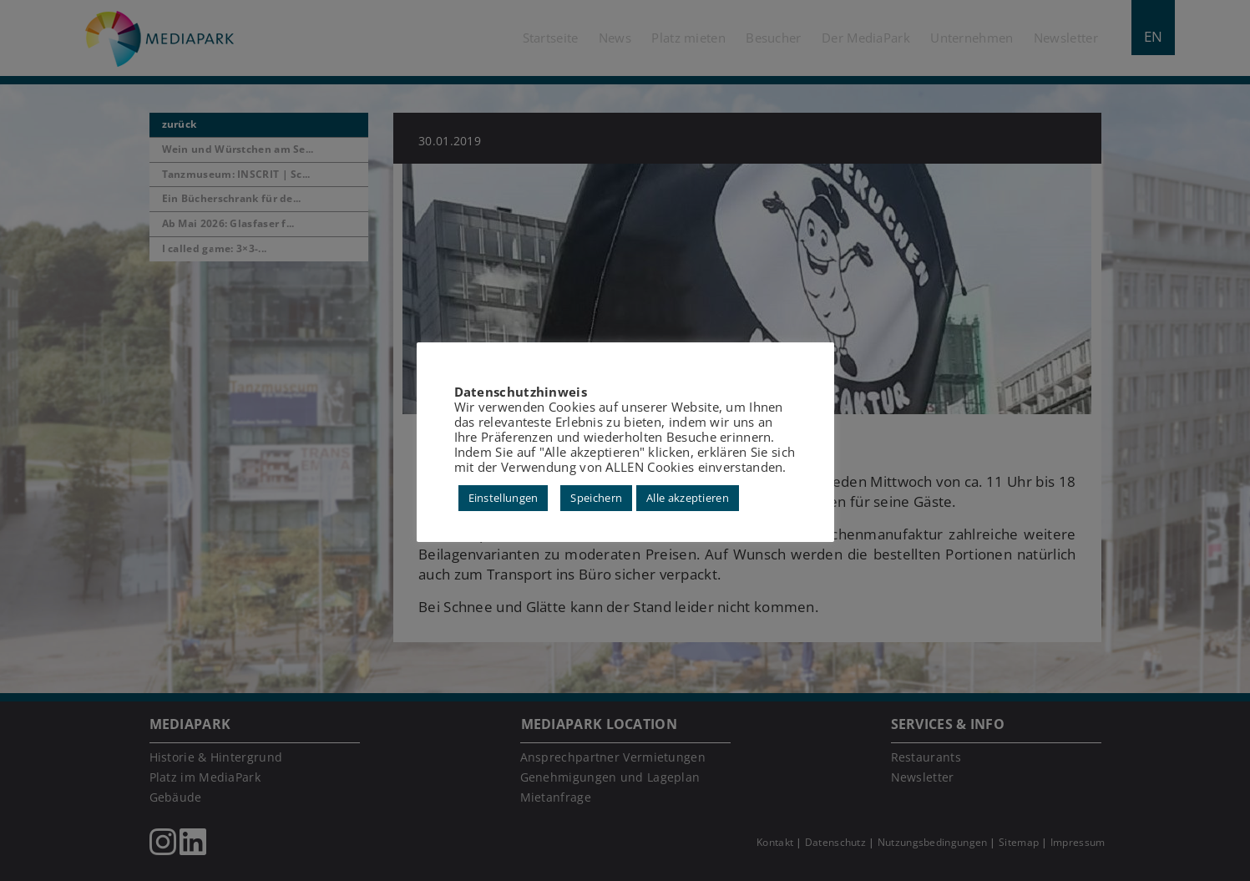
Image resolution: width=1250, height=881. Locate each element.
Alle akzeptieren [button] (687, 497)
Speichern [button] (596, 497)
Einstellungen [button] (503, 497)
